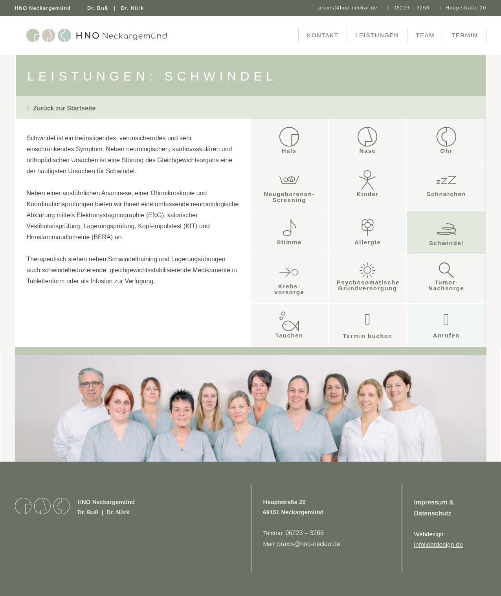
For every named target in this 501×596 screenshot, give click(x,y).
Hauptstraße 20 (466, 8)
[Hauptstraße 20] (439, 7)
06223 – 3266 (411, 8)
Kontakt (322, 35)
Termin (464, 35)
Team (425, 35)
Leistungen (377, 35)
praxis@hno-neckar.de (347, 8)
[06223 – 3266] (387, 7)
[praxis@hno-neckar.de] (312, 8)
